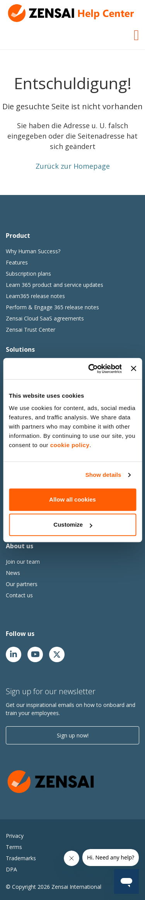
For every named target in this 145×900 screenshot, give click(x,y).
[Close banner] (133, 368)
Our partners (22, 584)
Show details (103, 474)
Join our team (23, 561)
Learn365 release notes (35, 296)
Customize (72, 524)
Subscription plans (28, 273)
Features (17, 262)
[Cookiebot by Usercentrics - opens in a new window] (91, 369)
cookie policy (70, 445)
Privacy (15, 835)
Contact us (19, 595)
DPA (11, 869)
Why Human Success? (33, 251)
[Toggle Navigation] (136, 34)
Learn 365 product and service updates (54, 284)
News (13, 572)
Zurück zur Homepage (73, 166)
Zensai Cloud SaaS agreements (45, 318)
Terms (14, 847)
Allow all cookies (72, 499)
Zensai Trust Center (30, 329)
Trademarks (21, 858)
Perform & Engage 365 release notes (52, 307)
